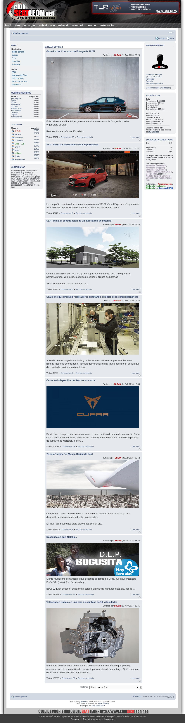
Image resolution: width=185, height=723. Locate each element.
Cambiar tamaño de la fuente (171, 32)
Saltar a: (84, 687)
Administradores (165, 184)
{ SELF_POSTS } (154, 77)
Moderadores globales (156, 186)
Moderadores (152, 188)
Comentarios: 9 (67, 530)
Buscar (15, 55)
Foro (14, 58)
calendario (77, 25)
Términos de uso (19, 81)
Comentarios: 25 (68, 447)
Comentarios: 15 (67, 137)
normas (91, 25)
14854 (36, 143)
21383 (36, 136)
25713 (36, 130)
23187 (36, 133)
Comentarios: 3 (67, 373)
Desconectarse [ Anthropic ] (158, 88)
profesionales (47, 25)
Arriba (140, 140)
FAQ (172, 38)
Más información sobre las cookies (98, 719)
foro (17, 25)
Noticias (161, 38)
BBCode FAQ (18, 78)
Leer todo (135, 137)
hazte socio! (106, 25)
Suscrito (149, 81)
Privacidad (16, 84)
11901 (36, 158)
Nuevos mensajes (154, 74)
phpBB (83, 702)
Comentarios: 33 (68, 595)
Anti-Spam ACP (98, 706)
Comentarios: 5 (67, 289)
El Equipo (16, 64)
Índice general (21, 33)
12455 (36, 152)
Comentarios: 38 (68, 678)
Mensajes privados (154, 83)
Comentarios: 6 (67, 213)
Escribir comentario (85, 137)
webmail (63, 25)
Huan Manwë (103, 704)
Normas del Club (19, 75)
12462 (36, 149)
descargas (29, 25)
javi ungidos (153, 132)
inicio (8, 25)
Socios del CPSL (166, 188)
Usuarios (16, 61)
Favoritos (150, 79)
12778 (36, 146)
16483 (36, 140)
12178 (36, 155)
